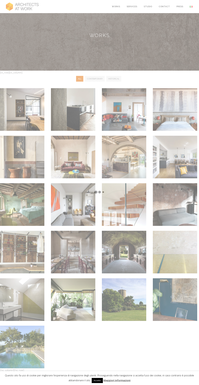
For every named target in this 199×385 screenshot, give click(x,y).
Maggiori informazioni (117, 380)
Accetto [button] (97, 380)
